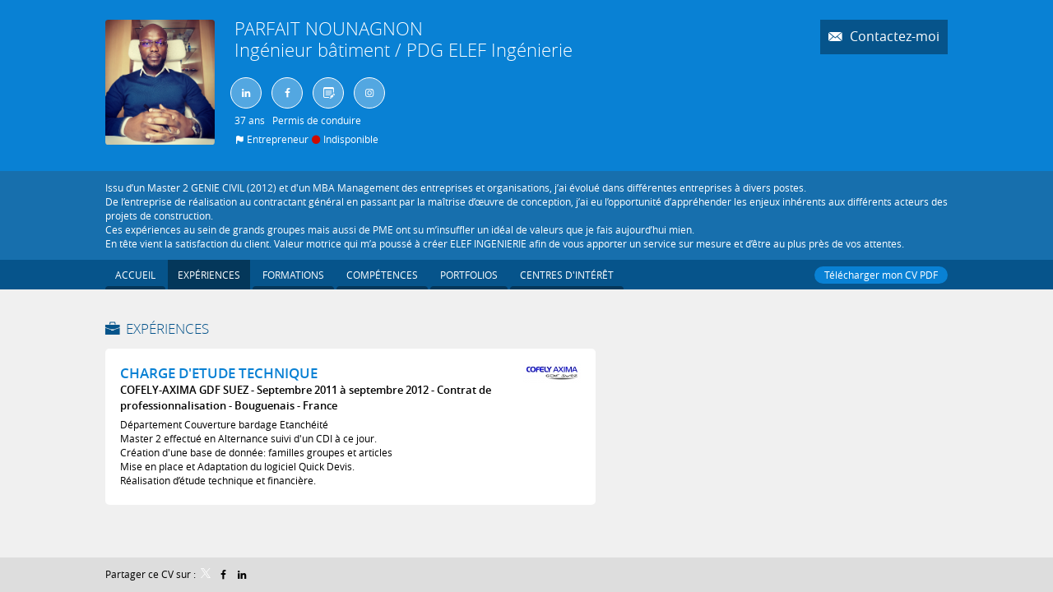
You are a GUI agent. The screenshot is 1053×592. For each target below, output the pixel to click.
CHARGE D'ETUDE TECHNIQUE (219, 372)
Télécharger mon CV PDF (881, 274)
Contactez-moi (893, 36)
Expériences (167, 328)
